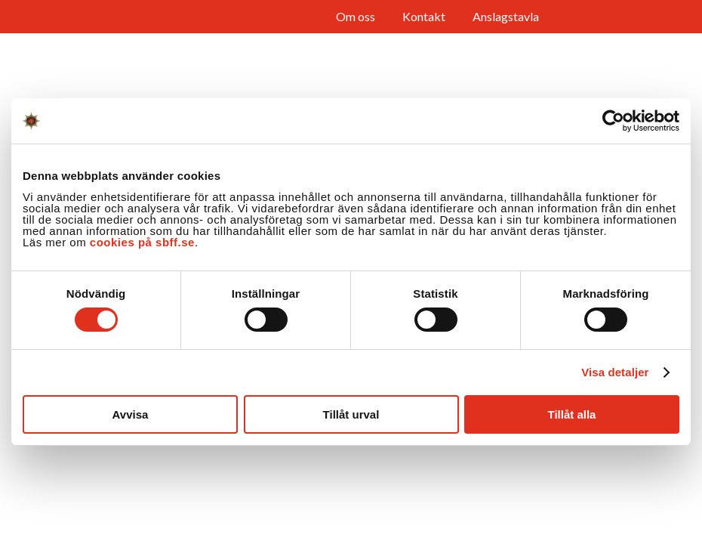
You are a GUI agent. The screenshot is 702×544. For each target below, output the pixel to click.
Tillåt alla (572, 414)
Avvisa (130, 414)
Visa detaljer (614, 372)
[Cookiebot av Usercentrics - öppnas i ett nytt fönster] (613, 121)
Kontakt (423, 16)
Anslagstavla (506, 16)
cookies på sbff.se (142, 242)
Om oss (355, 16)
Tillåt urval (351, 414)
